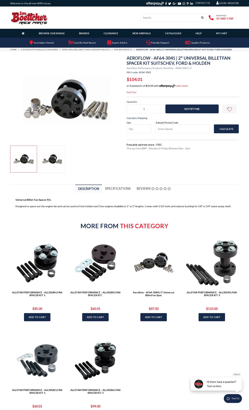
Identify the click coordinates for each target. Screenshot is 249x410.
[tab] (88, 189)
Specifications (118, 188)
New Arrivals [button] (141, 33)
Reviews (154, 188)
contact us (202, 3)
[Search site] (202, 18)
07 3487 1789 (224, 18)
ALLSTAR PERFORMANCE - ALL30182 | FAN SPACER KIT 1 (37, 391)
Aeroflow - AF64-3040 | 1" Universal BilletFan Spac (153, 294)
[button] (229, 108)
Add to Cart (37, 317)
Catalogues (173, 33)
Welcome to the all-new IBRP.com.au (30, 3)
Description (88, 189)
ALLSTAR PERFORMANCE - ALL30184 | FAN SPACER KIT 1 (37, 294)
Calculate (226, 128)
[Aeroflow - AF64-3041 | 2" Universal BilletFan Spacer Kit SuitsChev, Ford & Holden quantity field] (145, 108)
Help (199, 33)
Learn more (182, 85)
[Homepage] (24, 33)
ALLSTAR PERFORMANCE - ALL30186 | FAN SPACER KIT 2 (95, 391)
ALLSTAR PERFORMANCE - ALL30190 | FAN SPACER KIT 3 (212, 294)
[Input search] (170, 18)
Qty (129, 122)
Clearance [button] (111, 33)
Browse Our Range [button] (52, 33)
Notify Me (192, 108)
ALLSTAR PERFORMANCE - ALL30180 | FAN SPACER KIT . (95, 294)
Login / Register (227, 3)
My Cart (221, 33)
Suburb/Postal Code (167, 122)
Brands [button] (84, 33)
